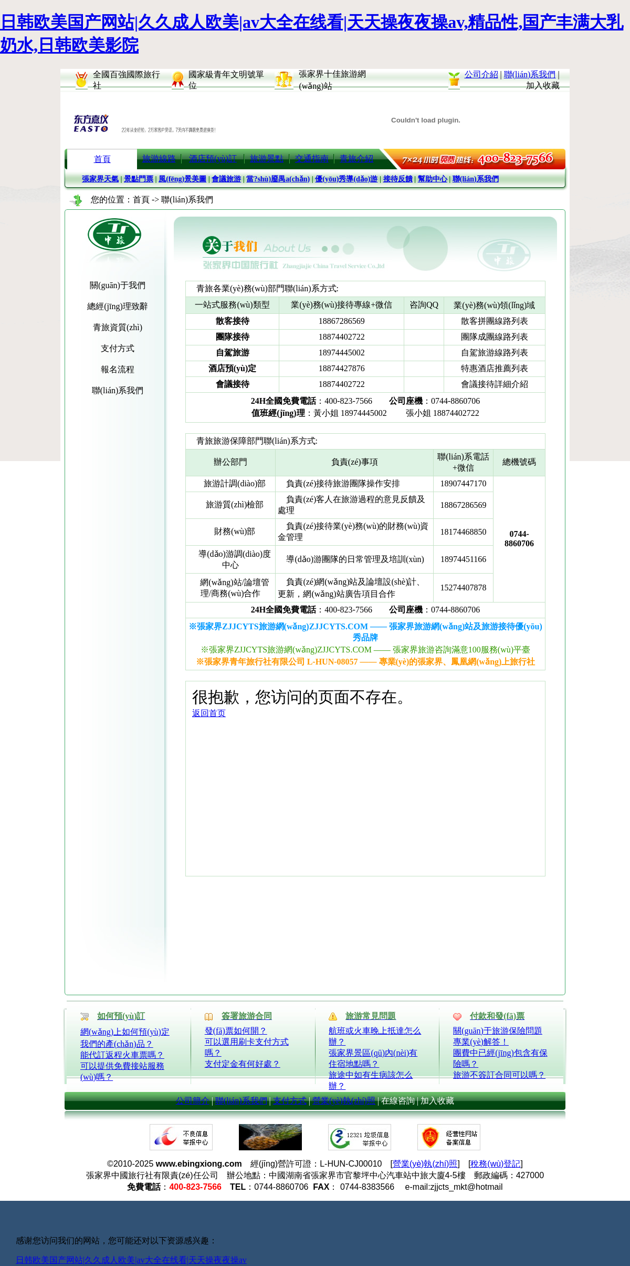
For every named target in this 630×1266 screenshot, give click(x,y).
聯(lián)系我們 (530, 74)
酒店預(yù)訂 (213, 158)
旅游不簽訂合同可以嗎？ (499, 1074)
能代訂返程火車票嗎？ (122, 1054)
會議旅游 (226, 179)
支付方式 (290, 1100)
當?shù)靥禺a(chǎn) (278, 179)
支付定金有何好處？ (242, 1063)
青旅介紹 (356, 158)
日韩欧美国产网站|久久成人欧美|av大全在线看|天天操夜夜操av (131, 1259)
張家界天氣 (100, 179)
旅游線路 (159, 158)
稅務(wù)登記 (495, 1163)
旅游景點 (267, 158)
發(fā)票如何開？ (236, 1030)
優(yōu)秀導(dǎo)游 (346, 179)
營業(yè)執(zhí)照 (343, 1100)
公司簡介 (192, 1100)
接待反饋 (398, 179)
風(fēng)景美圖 (182, 179)
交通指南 (312, 158)
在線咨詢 (398, 1100)
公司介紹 (481, 74)
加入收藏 (543, 85)
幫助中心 (432, 179)
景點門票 (138, 179)
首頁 (102, 159)
